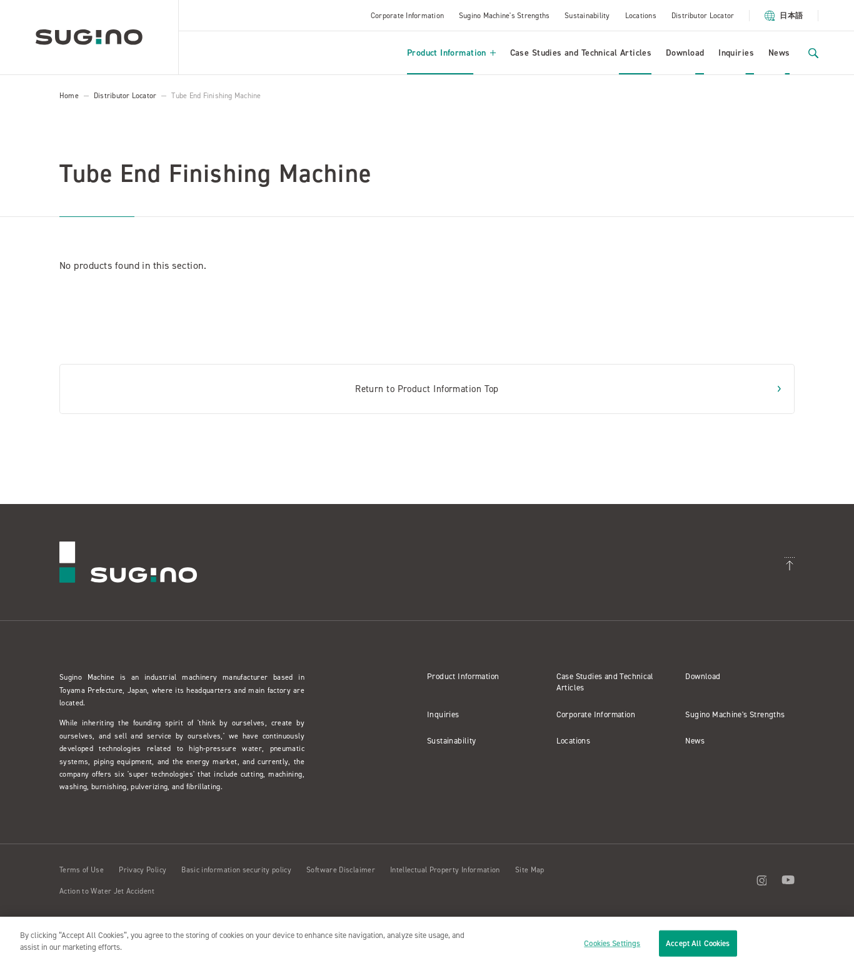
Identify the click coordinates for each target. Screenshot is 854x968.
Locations (640, 16)
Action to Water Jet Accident (106, 891)
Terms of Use (81, 870)
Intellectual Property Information (445, 870)
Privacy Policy (142, 870)
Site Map (530, 870)
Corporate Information (407, 16)
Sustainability (587, 16)
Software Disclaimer (340, 870)
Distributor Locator (703, 16)
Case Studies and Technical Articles (581, 53)
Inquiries (736, 53)
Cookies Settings (612, 943)
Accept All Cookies (698, 943)
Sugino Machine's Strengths (504, 16)
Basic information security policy (236, 870)
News (779, 53)
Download (685, 53)
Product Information (451, 53)
